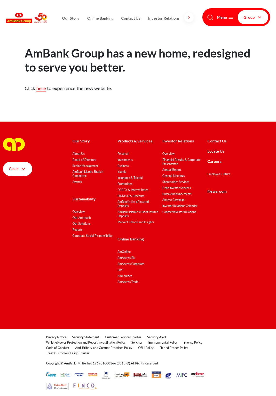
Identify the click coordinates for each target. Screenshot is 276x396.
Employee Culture (218, 174)
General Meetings (173, 176)
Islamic (122, 171)
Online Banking (100, 18)
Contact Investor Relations (179, 212)
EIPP (120, 270)
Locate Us (215, 151)
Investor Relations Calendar (179, 206)
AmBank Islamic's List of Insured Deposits (138, 214)
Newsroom (217, 191)
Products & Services (135, 141)
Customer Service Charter (123, 337)
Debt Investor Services (176, 188)
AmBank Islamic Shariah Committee (87, 174)
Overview (78, 212)
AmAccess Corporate (131, 264)
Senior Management (85, 166)
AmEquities (125, 276)
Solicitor (136, 342)
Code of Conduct (57, 348)
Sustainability (84, 199)
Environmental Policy (163, 342)
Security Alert (156, 337)
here (41, 88)
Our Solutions (81, 223)
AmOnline (124, 252)
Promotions (125, 184)
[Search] (210, 17)
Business (123, 166)
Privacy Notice (56, 337)
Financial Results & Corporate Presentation (181, 162)
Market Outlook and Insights (136, 222)
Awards (77, 182)
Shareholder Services (175, 182)
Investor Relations (164, 18)
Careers (214, 161)
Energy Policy (192, 342)
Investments (125, 160)
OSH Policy (146, 348)
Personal (123, 154)
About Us (78, 154)
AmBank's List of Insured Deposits (133, 204)
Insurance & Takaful (130, 178)
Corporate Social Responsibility (92, 236)
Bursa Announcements (176, 194)
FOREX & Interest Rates (133, 190)
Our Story (70, 18)
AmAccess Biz (126, 258)
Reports (77, 229)
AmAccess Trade (128, 282)
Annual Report (171, 170)
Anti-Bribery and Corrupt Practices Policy (103, 348)
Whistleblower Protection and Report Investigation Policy (86, 342)
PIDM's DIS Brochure (131, 196)
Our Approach (81, 218)
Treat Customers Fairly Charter (67, 353)
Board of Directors (84, 160)
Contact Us (130, 18)
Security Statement (85, 337)
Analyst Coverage (173, 200)
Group (253, 17)
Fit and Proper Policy (173, 348)
